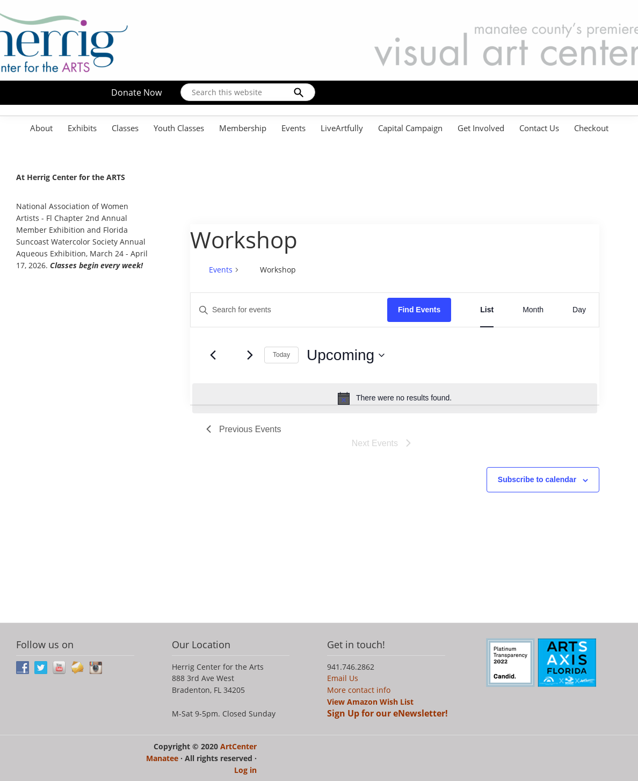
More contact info (358, 690)
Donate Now (136, 92)
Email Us (342, 678)
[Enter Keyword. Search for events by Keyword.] (289, 310)
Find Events (419, 309)
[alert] (394, 398)
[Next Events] (249, 355)
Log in (245, 770)
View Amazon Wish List (370, 702)
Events (221, 269)
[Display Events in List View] (487, 310)
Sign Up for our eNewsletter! (387, 713)
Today (281, 355)
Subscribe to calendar (537, 479)
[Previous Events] (212, 355)
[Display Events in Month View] (533, 310)
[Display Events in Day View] (579, 310)
